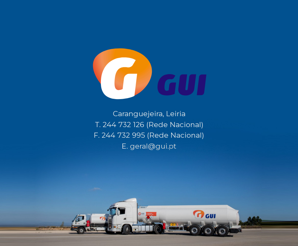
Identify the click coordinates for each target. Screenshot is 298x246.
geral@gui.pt (153, 146)
